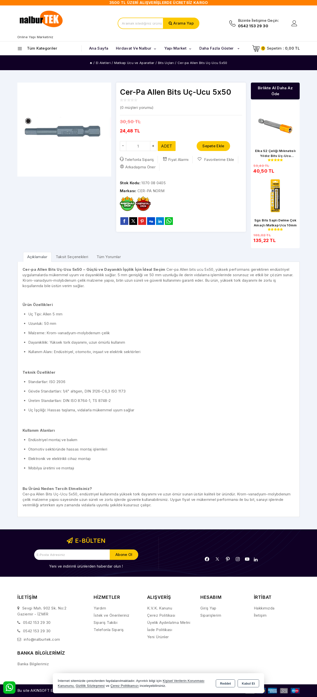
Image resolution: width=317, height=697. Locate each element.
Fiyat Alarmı (176, 159)
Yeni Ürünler (158, 637)
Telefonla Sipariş (137, 159)
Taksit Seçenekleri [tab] (72, 256)
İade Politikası (159, 629)
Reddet (225, 683)
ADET (166, 146)
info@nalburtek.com (42, 639)
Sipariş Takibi (105, 622)
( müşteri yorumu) (137, 107)
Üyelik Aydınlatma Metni (168, 622)
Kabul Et (248, 683)
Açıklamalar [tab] (37, 256)
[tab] (37, 257)
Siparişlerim (210, 615)
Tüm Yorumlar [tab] (109, 256)
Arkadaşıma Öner (138, 166)
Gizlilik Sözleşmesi (90, 686)
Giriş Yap (208, 608)
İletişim (260, 615)
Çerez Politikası (161, 615)
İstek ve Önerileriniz (112, 615)
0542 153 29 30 (37, 622)
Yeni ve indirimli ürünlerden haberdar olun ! (86, 566)
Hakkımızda (264, 608)
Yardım (100, 608)
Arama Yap (183, 23)
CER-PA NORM (150, 190)
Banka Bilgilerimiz (33, 664)
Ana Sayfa (98, 48)
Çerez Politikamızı (124, 686)
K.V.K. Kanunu (159, 608)
